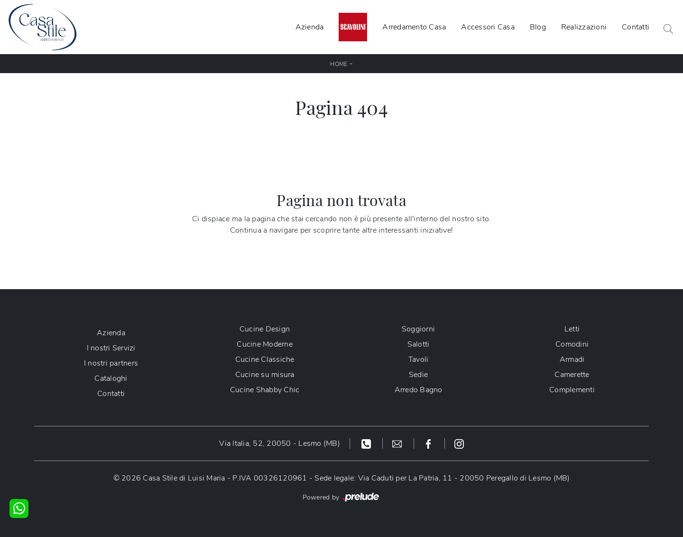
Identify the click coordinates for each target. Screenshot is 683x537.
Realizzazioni (584, 27)
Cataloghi (110, 378)
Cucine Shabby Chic (265, 390)
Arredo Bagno (419, 390)
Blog (538, 27)
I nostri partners (111, 363)
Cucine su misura (265, 374)
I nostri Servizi (111, 348)
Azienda (309, 27)
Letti (572, 329)
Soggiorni (418, 329)
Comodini (572, 344)
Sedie (418, 374)
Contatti (635, 27)
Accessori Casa (488, 27)
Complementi (572, 390)
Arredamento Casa (414, 27)
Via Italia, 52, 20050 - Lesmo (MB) (279, 443)
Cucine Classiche (265, 359)
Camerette (571, 374)
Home (338, 64)
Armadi (572, 359)
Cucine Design (265, 329)
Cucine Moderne (265, 344)
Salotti (418, 344)
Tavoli (418, 359)
